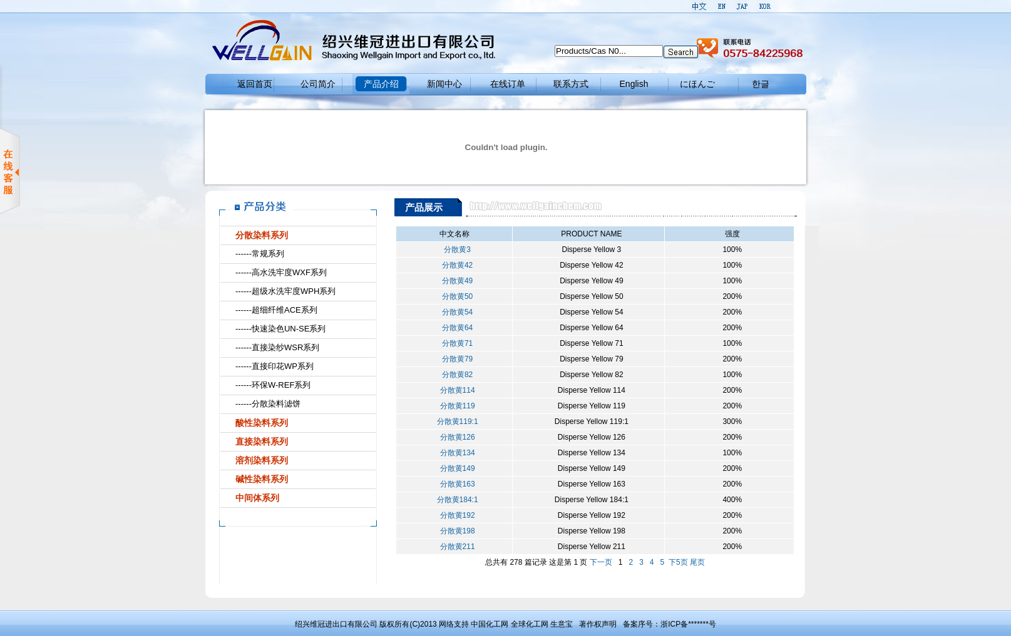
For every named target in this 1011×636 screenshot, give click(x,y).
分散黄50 (454, 296)
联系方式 (570, 84)
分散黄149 (454, 468)
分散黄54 (454, 312)
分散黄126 (454, 437)
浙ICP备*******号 (688, 624)
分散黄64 (454, 327)
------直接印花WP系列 (274, 366)
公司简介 (318, 84)
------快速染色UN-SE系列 (280, 328)
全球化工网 (529, 624)
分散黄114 (454, 390)
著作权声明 (598, 624)
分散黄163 (454, 484)
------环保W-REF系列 (272, 385)
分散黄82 (454, 374)
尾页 (697, 562)
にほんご (697, 84)
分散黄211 (454, 546)
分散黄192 (454, 515)
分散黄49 (454, 280)
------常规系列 (259, 253)
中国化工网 (489, 624)
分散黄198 (454, 531)
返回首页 (254, 84)
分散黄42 (454, 265)
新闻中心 (444, 84)
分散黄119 (454, 405)
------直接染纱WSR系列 (277, 347)
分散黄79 (454, 359)
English (634, 84)
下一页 (601, 562)
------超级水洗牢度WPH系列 (285, 291)
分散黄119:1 (454, 421)
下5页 (678, 562)
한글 (760, 84)
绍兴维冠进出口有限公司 (336, 624)
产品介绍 (381, 84)
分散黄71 (454, 343)
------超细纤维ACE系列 (276, 310)
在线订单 (507, 84)
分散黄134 (454, 452)
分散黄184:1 (454, 499)
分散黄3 (454, 249)
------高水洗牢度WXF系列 (281, 272)
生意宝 (561, 624)
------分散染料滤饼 (267, 403)
